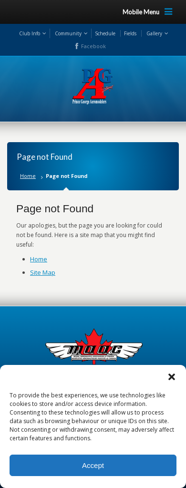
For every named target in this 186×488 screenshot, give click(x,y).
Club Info (29, 33)
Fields (130, 33)
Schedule (105, 33)
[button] (171, 377)
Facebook (93, 46)
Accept (93, 465)
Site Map (42, 272)
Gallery (154, 33)
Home (28, 175)
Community (68, 33)
